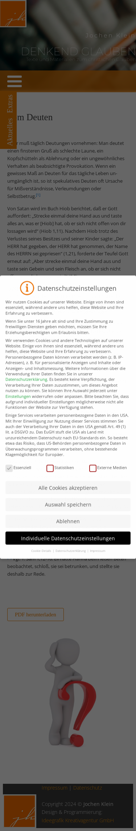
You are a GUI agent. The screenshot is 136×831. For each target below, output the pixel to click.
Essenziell (18, 472)
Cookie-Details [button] (41, 556)
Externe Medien (108, 472)
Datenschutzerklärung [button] (70, 556)
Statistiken (60, 472)
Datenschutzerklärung (26, 384)
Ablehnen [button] (68, 526)
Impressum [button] (97, 556)
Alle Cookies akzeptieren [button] (68, 493)
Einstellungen (18, 401)
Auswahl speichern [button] (68, 509)
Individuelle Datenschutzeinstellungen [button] (68, 543)
